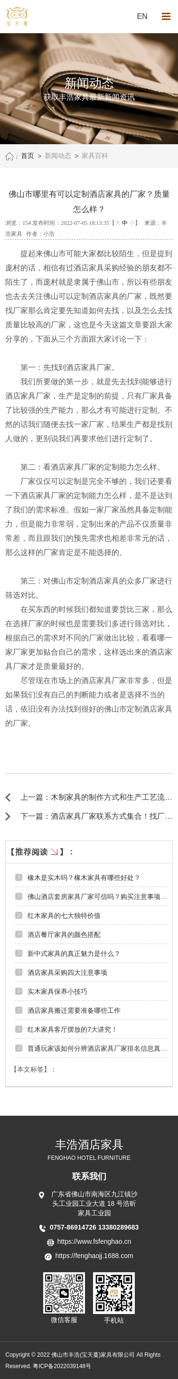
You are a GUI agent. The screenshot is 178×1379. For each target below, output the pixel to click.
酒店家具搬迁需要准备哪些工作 (74, 1010)
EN (142, 16)
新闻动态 (58, 155)
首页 (27, 155)
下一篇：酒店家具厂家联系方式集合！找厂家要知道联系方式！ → (96, 816)
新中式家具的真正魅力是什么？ (74, 953)
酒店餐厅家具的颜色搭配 (64, 934)
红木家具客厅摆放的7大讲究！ (73, 1029)
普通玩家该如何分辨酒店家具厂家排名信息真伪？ (101, 1048)
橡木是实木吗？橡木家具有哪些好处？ (84, 877)
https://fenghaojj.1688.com (94, 1255)
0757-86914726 (74, 1227)
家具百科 (95, 155)
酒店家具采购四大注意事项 (67, 972)
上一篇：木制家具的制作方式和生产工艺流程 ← (96, 797)
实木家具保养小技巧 (57, 991)
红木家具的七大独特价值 (64, 915)
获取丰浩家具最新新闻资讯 (89, 97)
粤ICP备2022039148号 (62, 1366)
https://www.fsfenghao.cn (94, 1241)
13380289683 (118, 1227)
